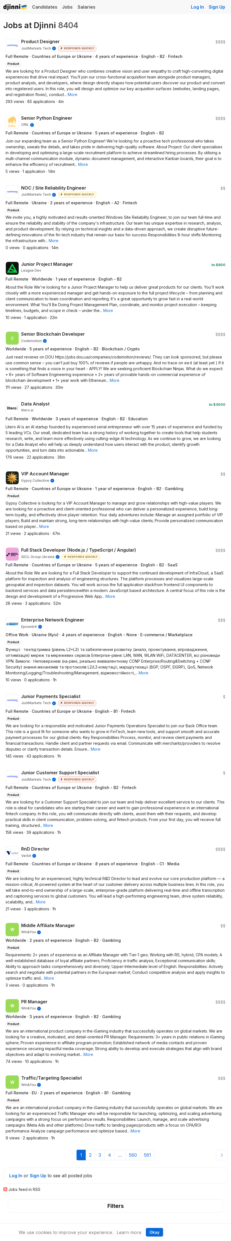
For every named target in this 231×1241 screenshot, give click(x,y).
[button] (72, 94)
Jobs (67, 7)
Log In (197, 7)
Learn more (129, 1232)
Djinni (15, 7)
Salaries (86, 7)
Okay (154, 1232)
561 (147, 1155)
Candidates (44, 7)
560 (133, 1155)
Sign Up (217, 7)
